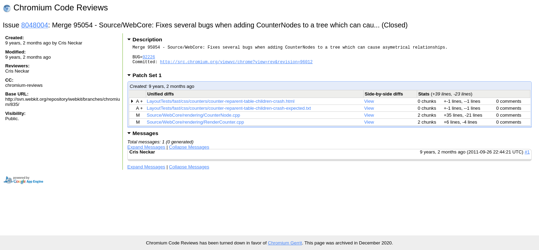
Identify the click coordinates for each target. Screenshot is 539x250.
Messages (145, 138)
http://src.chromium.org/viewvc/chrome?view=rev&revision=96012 (236, 66)
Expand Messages (146, 152)
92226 (148, 60)
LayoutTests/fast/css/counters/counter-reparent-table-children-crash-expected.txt (229, 113)
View (369, 106)
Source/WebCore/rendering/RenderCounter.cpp (195, 127)
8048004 (34, 25)
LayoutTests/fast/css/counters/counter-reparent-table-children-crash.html (221, 106)
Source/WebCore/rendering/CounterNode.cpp (193, 120)
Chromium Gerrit (285, 242)
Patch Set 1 (149, 80)
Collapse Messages (189, 152)
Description (147, 39)
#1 (527, 157)
